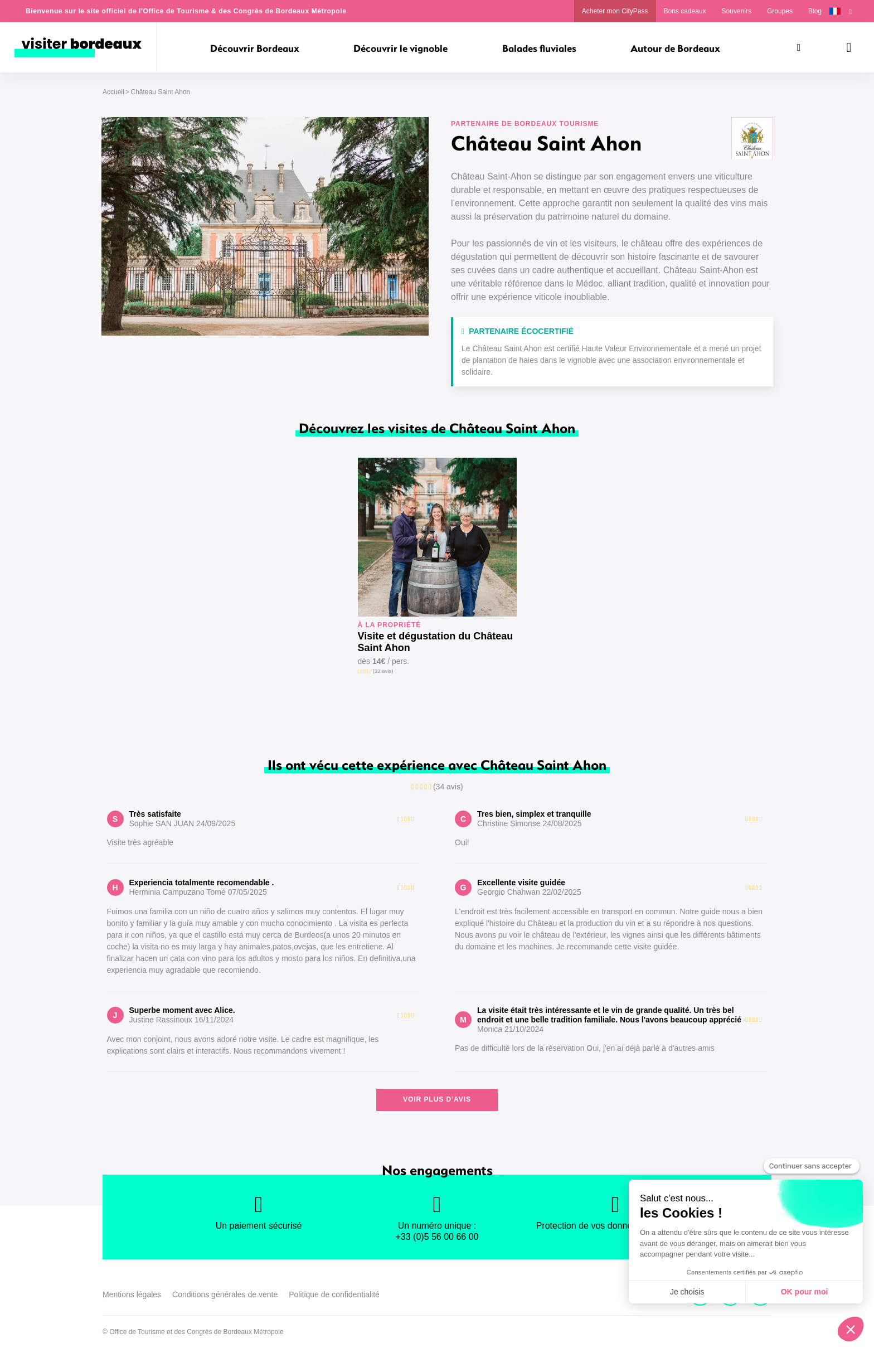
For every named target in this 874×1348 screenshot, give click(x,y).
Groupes (780, 11)
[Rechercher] (799, 47)
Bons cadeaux (685, 11)
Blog (815, 11)
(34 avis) (448, 786)
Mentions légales (132, 1294)
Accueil (113, 92)
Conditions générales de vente (225, 1294)
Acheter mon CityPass (615, 11)
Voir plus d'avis (437, 1099)
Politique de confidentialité (334, 1294)
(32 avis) (383, 671)
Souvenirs (736, 11)
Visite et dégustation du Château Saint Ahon (435, 642)
